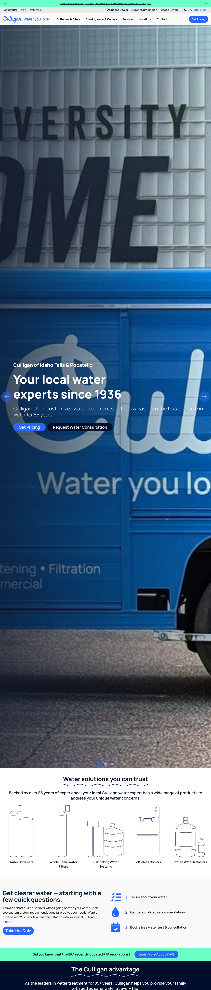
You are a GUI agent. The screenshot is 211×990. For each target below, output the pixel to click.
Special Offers (170, 10)
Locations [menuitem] (145, 19)
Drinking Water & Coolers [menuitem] (101, 19)
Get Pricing (199, 19)
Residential (10, 10)
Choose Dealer (117, 10)
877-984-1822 (195, 10)
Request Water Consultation (80, 427)
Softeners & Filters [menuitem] (68, 19)
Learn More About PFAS (156, 954)
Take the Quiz (18, 930)
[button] (6, 396)
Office (22, 10)
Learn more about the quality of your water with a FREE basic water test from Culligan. (105, 3)
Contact (162, 19)
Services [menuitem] (128, 19)
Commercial (35, 10)
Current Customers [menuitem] (144, 10)
